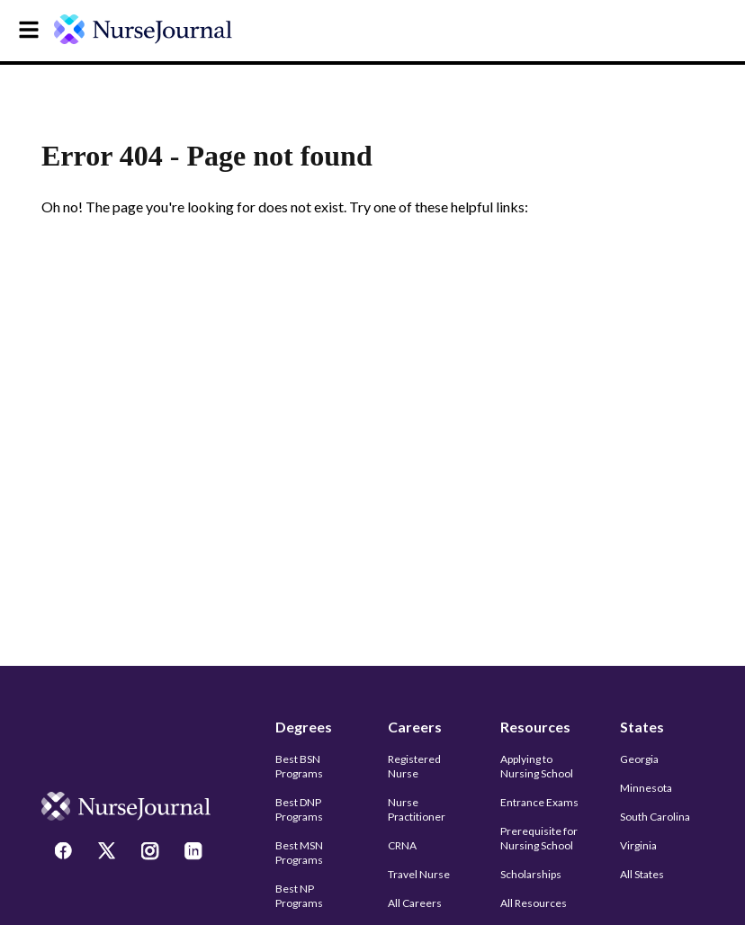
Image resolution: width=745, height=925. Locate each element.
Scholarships (530, 874)
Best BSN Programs (299, 766)
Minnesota (646, 788)
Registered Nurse (414, 766)
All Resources (533, 903)
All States (642, 874)
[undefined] (155, 29)
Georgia (639, 759)
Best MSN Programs (299, 853)
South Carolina (655, 816)
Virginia (638, 845)
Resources (535, 726)
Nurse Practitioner (416, 809)
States (642, 726)
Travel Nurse (419, 874)
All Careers (415, 903)
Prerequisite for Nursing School (539, 838)
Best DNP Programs (299, 809)
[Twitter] (109, 853)
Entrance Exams (539, 802)
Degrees (303, 726)
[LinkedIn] (195, 853)
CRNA (402, 845)
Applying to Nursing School (536, 766)
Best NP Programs (299, 896)
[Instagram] (152, 853)
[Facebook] (65, 853)
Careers (415, 726)
